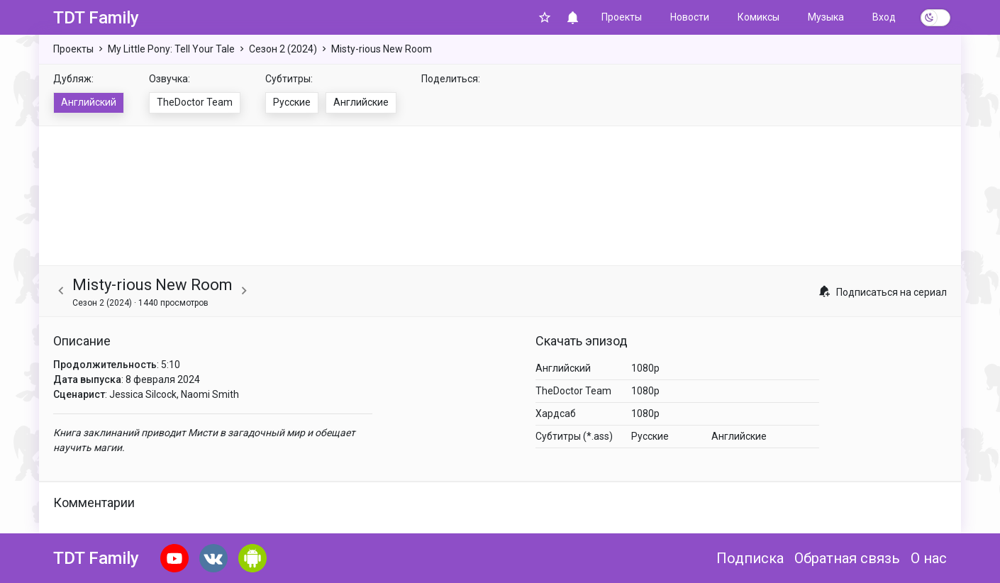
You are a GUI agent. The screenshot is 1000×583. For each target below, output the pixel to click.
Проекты (621, 17)
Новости (689, 17)
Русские (292, 102)
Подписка (750, 558)
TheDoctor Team (195, 102)
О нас (929, 558)
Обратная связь (847, 558)
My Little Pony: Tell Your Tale (171, 49)
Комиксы (758, 17)
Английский (88, 102)
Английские (361, 102)
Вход (884, 17)
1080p (645, 368)
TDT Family (96, 18)
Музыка (826, 17)
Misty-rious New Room (381, 49)
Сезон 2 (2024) (283, 49)
